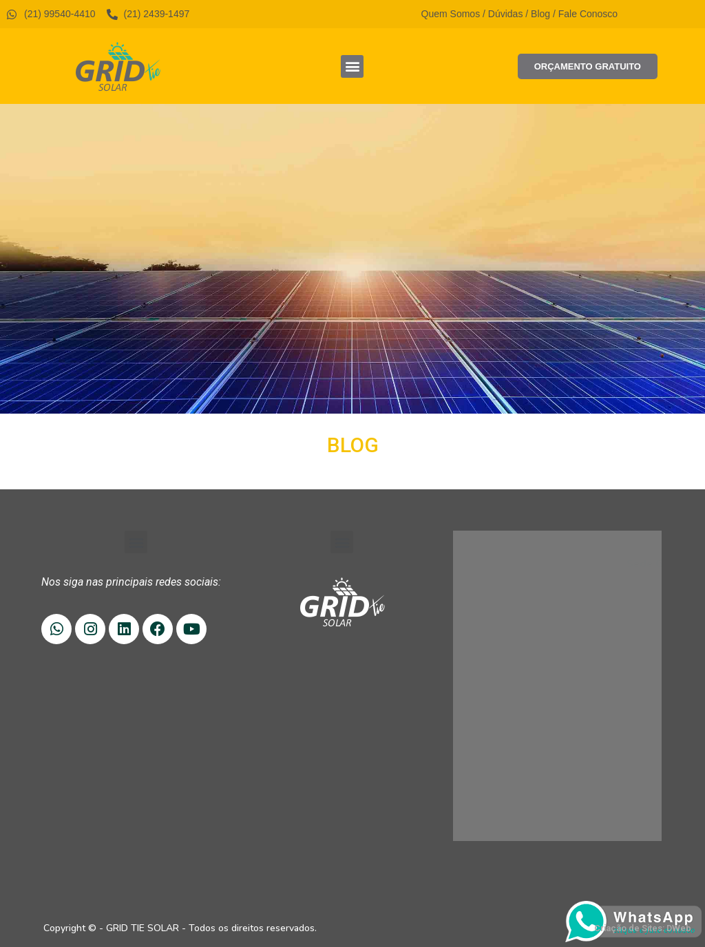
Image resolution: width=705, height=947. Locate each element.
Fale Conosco (588, 13)
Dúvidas (505, 13)
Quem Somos (451, 13)
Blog (540, 13)
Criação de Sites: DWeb (642, 928)
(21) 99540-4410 (529, 588)
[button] (352, 66)
